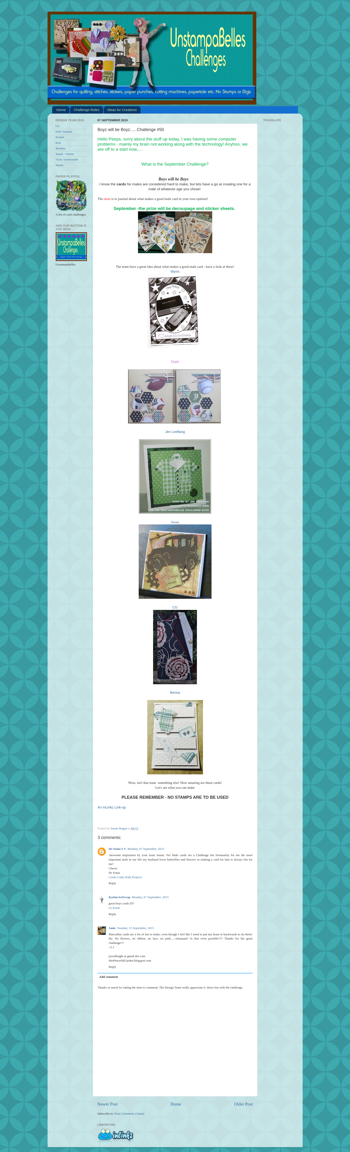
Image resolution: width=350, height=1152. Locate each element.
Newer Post (107, 1104)
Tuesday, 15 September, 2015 (135, 928)
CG (174, 607)
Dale (175, 361)
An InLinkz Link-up (112, 807)
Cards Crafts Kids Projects (125, 877)
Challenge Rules (86, 110)
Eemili (60, 137)
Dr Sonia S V (117, 849)
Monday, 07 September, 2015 (145, 849)
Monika (60, 148)
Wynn (175, 271)
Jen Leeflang (175, 432)
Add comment (108, 977)
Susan (175, 522)
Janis (112, 928)
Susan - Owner (65, 154)
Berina (175, 692)
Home (61, 110)
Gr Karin (114, 908)
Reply (112, 883)
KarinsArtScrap (120, 897)
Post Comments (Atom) (129, 1113)
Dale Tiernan (64, 131)
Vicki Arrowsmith (67, 159)
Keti (58, 142)
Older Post (243, 1104)
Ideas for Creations (122, 110)
